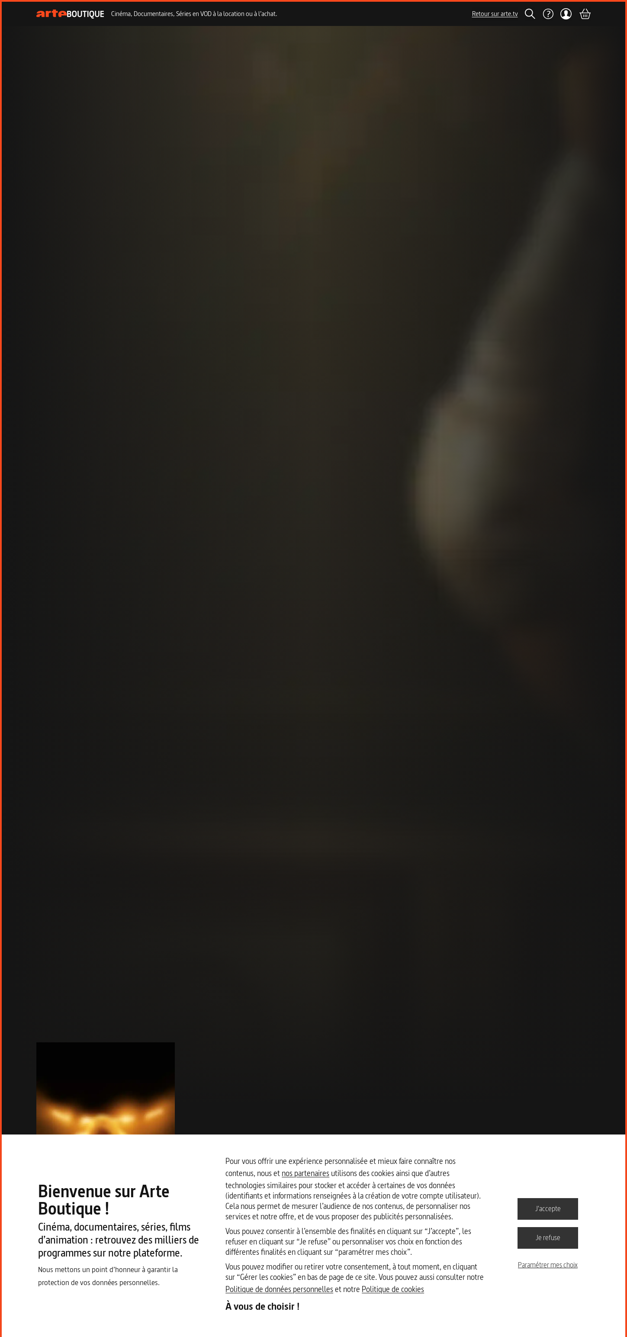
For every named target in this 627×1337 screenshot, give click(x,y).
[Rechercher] (530, 14)
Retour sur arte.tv (495, 13)
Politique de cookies (393, 1289)
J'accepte (548, 1208)
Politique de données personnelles (279, 1289)
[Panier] (585, 14)
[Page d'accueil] (70, 14)
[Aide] (547, 14)
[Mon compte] (566, 14)
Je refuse (548, 1237)
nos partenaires (305, 1173)
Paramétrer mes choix (548, 1265)
